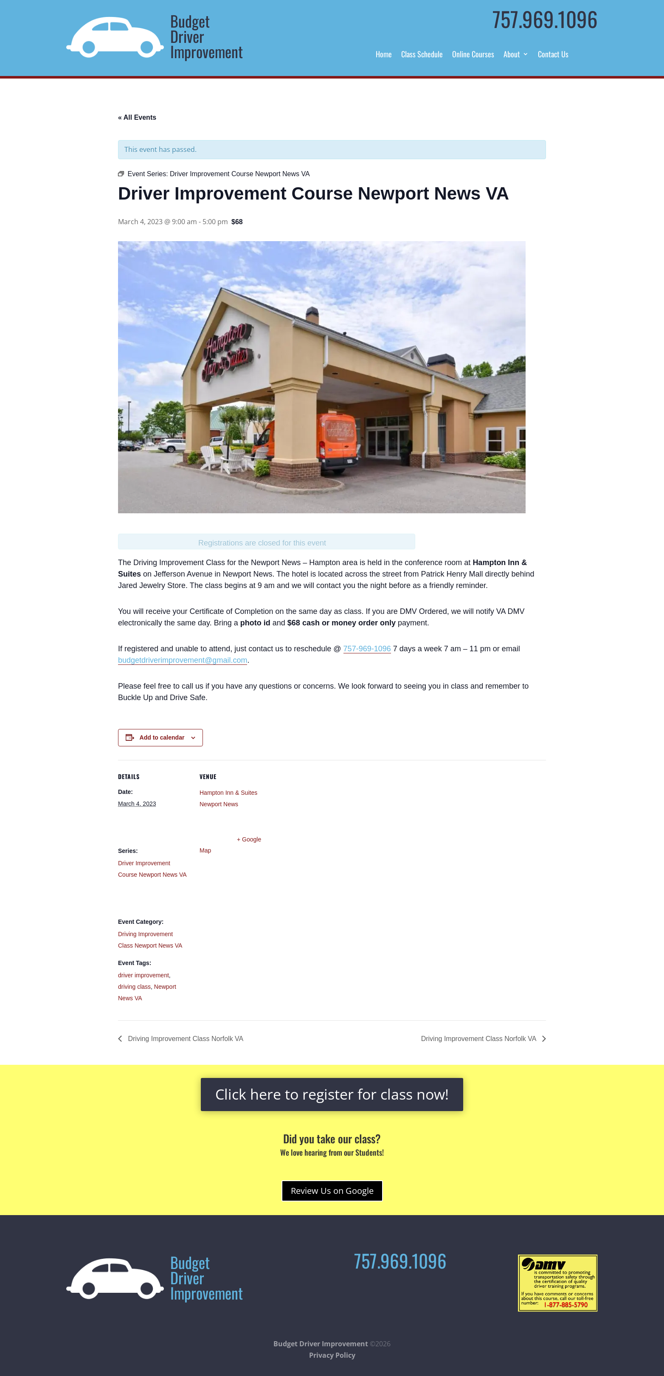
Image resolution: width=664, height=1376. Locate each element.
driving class (134, 986)
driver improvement (143, 975)
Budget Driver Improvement (320, 1343)
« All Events (137, 117)
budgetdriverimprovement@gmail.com (182, 660)
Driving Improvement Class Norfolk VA (184, 1038)
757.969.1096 (545, 18)
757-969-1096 (367, 648)
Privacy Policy (332, 1355)
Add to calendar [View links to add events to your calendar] (162, 737)
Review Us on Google (332, 1190)
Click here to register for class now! (332, 1094)
